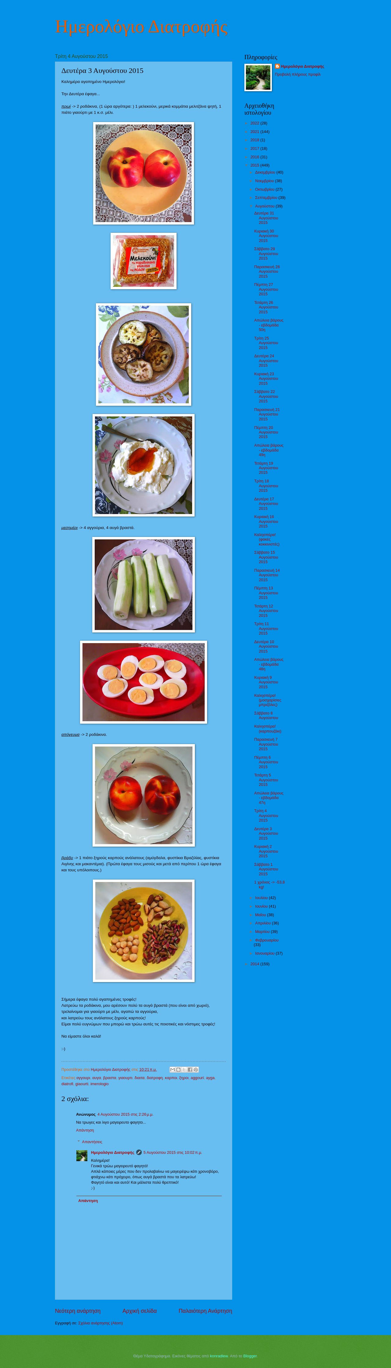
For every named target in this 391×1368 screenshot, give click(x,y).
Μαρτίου (263, 931)
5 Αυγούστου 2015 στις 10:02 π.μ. (173, 1152)
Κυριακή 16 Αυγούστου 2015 (266, 521)
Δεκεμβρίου (265, 172)
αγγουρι (83, 1077)
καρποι (171, 1077)
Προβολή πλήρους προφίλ (298, 74)
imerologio (99, 1084)
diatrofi (67, 1084)
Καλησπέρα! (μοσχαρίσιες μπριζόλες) (267, 700)
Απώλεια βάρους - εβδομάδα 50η (268, 325)
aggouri (197, 1077)
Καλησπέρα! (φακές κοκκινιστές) (267, 539)
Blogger (250, 1356)
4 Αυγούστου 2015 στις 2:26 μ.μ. (125, 1114)
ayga (210, 1077)
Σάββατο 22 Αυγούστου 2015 (266, 396)
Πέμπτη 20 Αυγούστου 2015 (266, 432)
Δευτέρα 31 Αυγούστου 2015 (266, 218)
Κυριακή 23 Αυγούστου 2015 (266, 379)
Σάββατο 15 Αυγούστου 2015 (266, 557)
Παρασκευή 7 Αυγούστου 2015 (266, 744)
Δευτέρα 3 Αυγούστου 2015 (266, 833)
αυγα (96, 1077)
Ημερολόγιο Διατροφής (141, 26)
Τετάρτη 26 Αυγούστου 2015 (266, 307)
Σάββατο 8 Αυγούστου (266, 715)
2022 (255, 123)
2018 (255, 140)
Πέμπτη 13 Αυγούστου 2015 (266, 593)
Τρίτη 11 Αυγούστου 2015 (266, 628)
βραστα (109, 1077)
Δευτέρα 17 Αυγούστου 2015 (266, 504)
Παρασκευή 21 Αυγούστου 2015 (267, 414)
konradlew (219, 1356)
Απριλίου (263, 923)
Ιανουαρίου (265, 953)
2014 (255, 964)
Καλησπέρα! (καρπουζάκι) (267, 728)
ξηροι (183, 1077)
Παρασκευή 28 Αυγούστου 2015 (267, 272)
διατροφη (155, 1077)
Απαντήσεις (92, 1141)
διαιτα (140, 1077)
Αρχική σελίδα (139, 1311)
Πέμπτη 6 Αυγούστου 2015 (266, 762)
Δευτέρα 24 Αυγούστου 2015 (266, 361)
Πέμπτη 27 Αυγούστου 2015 (266, 289)
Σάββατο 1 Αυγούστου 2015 (266, 869)
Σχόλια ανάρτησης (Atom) (100, 1323)
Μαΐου (261, 915)
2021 (255, 131)
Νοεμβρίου (265, 180)
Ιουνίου (262, 906)
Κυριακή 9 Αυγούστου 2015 (266, 682)
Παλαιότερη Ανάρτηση (205, 1311)
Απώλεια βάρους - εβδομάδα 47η (268, 798)
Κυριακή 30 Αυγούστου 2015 (266, 236)
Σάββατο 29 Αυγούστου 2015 (266, 254)
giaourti (81, 1084)
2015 (255, 165)
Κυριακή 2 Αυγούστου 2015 (266, 851)
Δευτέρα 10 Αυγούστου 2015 (266, 646)
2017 (255, 148)
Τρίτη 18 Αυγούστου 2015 (266, 486)
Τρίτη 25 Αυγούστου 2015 (266, 343)
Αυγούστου (265, 206)
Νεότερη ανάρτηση (77, 1311)
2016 (255, 157)
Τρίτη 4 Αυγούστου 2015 (266, 815)
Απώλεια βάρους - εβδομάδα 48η (268, 664)
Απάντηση (85, 1130)
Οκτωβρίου (265, 189)
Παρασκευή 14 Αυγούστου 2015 (267, 575)
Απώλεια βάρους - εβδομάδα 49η (268, 450)
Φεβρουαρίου (267, 940)
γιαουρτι (125, 1077)
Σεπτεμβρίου (266, 197)
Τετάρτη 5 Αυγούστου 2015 (266, 780)
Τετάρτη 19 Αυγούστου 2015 (266, 468)
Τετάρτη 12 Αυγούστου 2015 (266, 611)
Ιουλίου (262, 897)
